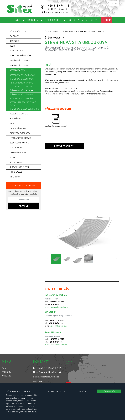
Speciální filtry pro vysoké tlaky (23, 103)
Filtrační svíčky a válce (21, 83)
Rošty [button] (12, 46)
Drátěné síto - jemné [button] (20, 60)
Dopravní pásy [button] (16, 50)
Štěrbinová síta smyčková (22, 79)
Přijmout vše (109, 391)
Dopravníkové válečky (20, 55)
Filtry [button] (13, 123)
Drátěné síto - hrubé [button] (20, 65)
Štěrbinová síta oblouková (23, 90)
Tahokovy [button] (14, 36)
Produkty (56, 31)
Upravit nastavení (56, 391)
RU (116, 3)
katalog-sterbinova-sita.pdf (56, 120)
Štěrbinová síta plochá (21, 86)
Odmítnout (84, 391)
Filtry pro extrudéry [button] (20, 133)
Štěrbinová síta (70, 31)
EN (112, 3)
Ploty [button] (12, 157)
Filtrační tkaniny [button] (18, 128)
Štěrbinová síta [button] (17, 70)
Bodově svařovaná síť (20, 143)
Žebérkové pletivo (18, 147)
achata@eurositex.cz (60, 307)
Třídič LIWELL (16, 172)
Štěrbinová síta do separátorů (24, 109)
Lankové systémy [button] (18, 152)
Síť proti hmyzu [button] (17, 162)
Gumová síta (15, 118)
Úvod (47, 31)
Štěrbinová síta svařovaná (22, 75)
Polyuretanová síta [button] (19, 113)
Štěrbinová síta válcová (21, 94)
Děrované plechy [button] (18, 31)
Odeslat (23, 206)
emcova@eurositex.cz (60, 344)
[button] (48, 259)
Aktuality (6, 376)
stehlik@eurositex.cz (59, 326)
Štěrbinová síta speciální (22, 98)
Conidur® (14, 41)
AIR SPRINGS (15, 177)
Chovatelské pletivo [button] (19, 167)
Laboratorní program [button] (20, 138)
